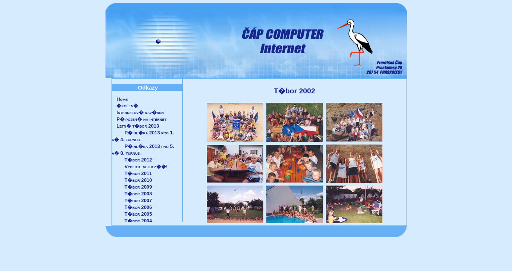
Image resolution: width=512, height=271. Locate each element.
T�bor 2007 (138, 200)
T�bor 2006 (138, 207)
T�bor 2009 (138, 187)
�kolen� (127, 105)
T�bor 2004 (138, 221)
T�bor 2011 (138, 173)
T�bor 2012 (138, 160)
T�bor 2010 (138, 180)
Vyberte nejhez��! (146, 166)
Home (122, 99)
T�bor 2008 (138, 193)
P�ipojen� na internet (141, 119)
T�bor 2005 (138, 214)
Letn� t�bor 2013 (137, 126)
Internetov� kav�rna (140, 112)
